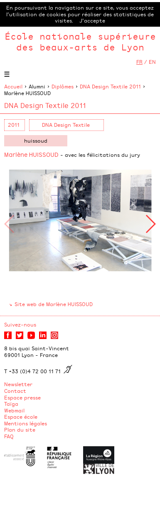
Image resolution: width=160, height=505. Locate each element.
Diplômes (63, 86)
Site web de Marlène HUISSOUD (54, 304)
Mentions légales (25, 423)
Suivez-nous (20, 324)
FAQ (9, 436)
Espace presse (22, 397)
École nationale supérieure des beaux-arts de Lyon (80, 41)
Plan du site (19, 429)
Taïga (11, 403)
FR (139, 61)
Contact (15, 390)
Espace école (20, 416)
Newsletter (18, 384)
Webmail (14, 410)
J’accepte (92, 20)
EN (152, 61)
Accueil (13, 86)
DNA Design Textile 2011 (110, 86)
